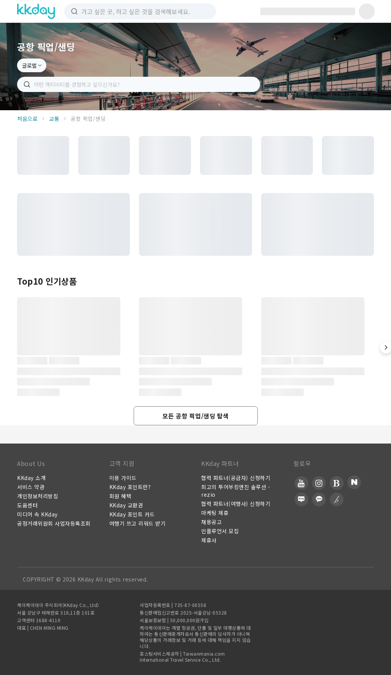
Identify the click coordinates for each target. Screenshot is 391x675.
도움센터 (27, 505)
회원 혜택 (120, 496)
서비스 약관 (30, 487)
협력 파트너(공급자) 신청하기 (235, 478)
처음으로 (27, 118)
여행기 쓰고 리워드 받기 (137, 523)
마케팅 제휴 (215, 513)
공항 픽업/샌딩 (88, 118)
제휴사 (209, 540)
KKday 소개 (31, 478)
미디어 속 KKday (37, 514)
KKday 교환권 (126, 505)
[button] (196, 415)
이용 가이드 (123, 478)
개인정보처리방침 (37, 496)
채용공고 (211, 522)
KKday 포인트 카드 (132, 514)
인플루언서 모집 (220, 531)
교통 (54, 118)
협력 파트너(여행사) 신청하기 (235, 503)
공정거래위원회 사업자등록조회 (54, 523)
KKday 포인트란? (130, 487)
